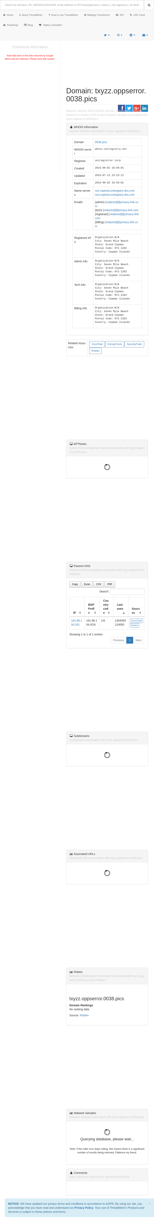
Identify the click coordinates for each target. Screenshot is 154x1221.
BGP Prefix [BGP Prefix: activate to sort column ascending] (91, 608)
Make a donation (50, 25)
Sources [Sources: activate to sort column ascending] (136, 610)
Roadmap (10, 25)
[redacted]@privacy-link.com (120, 210)
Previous (118, 640)
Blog (28, 25)
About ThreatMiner (31, 15)
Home (8, 15)
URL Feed (137, 15)
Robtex (95, 350)
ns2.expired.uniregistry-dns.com (115, 194)
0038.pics (101, 142)
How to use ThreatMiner (63, 15)
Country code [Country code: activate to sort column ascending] (106, 606)
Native (134, 625)
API (120, 15)
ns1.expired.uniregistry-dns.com (115, 190)
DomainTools (114, 344)
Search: (122, 592)
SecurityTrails (134, 344)
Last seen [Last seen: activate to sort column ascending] (120, 606)
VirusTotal (96, 344)
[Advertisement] (30, 91)
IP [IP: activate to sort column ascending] (74, 612)
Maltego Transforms (97, 15)
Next (138, 640)
